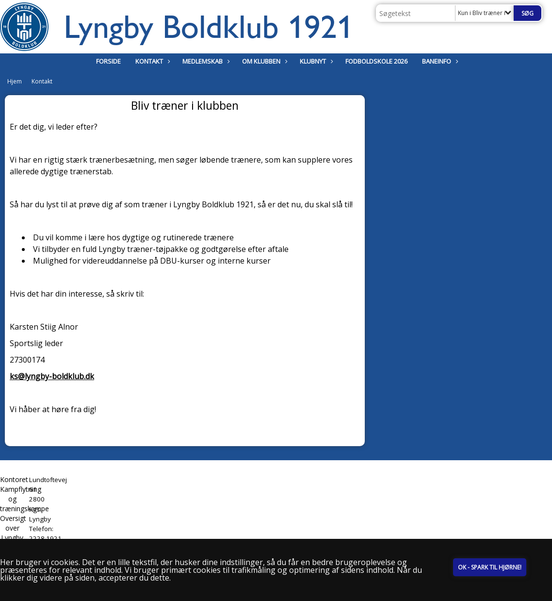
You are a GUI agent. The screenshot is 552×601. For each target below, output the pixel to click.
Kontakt (151, 61)
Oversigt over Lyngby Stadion (13, 533)
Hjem (14, 81)
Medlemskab (204, 61)
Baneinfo (439, 61)
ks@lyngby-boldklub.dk (52, 376)
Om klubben (263, 61)
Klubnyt (315, 61)
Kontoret (14, 479)
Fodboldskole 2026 (376, 61)
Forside (108, 61)
